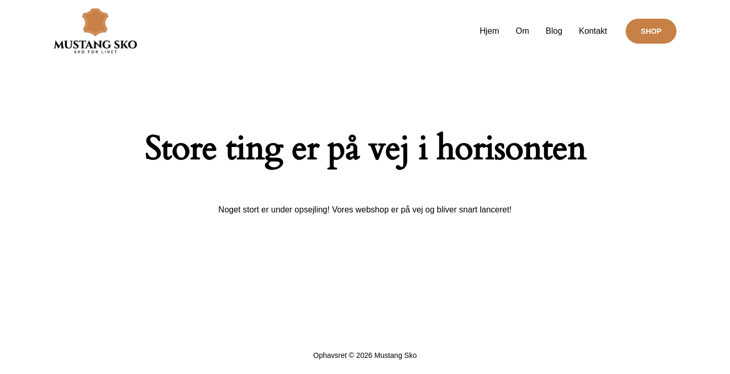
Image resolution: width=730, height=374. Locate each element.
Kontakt (593, 30)
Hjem (489, 30)
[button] (651, 31)
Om (522, 30)
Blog (554, 30)
